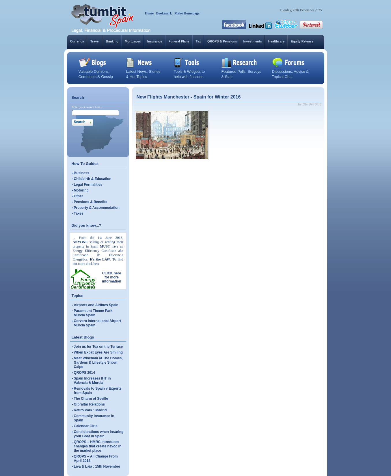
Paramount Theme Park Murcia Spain (93, 313)
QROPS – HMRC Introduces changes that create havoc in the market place (98, 446)
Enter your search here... (87, 107)
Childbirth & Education (92, 179)
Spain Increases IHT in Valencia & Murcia (92, 380)
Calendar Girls (86, 426)
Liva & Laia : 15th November (97, 466)
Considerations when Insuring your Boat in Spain (99, 434)
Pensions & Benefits (90, 202)
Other (78, 196)
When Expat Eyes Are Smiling (98, 352)
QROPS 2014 (84, 373)
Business (81, 173)
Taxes (78, 213)
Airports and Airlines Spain (96, 305)
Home (149, 13)
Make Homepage (187, 13)
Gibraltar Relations (89, 404)
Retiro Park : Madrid (90, 410)
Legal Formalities (88, 185)
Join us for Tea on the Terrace (98, 347)
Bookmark (164, 13)
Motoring (81, 190)
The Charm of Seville (91, 399)
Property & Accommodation (97, 208)
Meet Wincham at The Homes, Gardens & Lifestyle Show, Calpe (98, 362)
